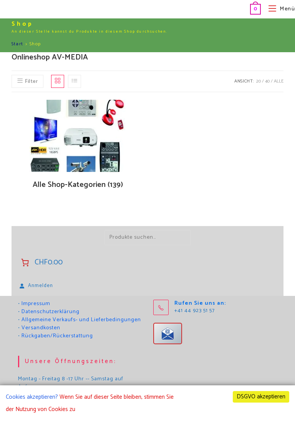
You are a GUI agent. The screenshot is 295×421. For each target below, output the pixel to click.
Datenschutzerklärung (51, 311)
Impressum (36, 303)
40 (267, 81)
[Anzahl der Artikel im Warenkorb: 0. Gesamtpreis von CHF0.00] (40, 262)
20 (258, 81)
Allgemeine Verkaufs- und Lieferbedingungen (81, 319)
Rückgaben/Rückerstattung (57, 336)
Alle (278, 81)
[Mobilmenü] (279, 9)
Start (17, 44)
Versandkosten (41, 328)
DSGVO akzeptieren (261, 396)
